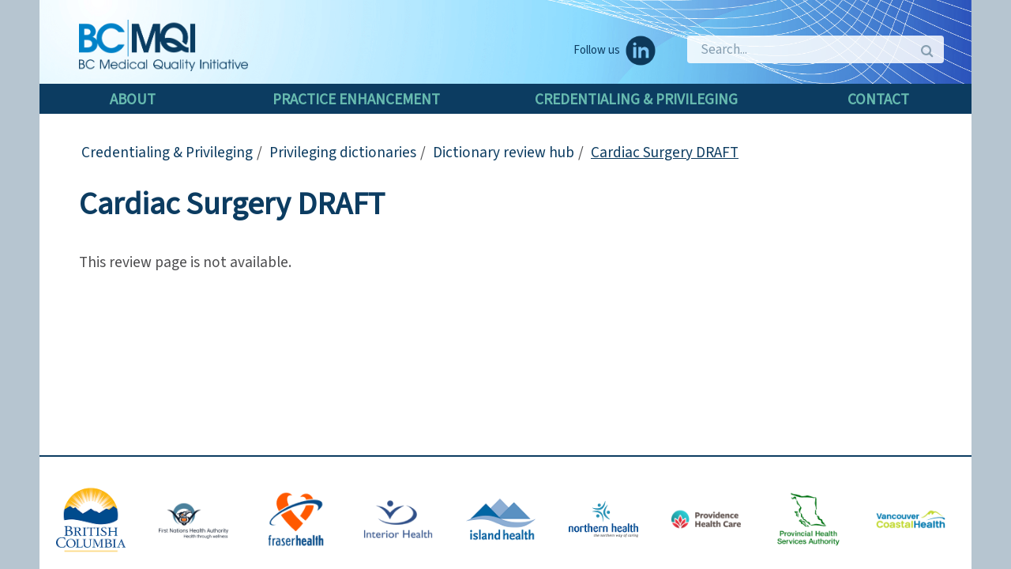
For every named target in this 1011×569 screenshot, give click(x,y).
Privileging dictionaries (342, 152)
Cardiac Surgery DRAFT (665, 152)
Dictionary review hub (503, 152)
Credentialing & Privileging (636, 100)
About (133, 100)
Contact (878, 100)
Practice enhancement (356, 100)
